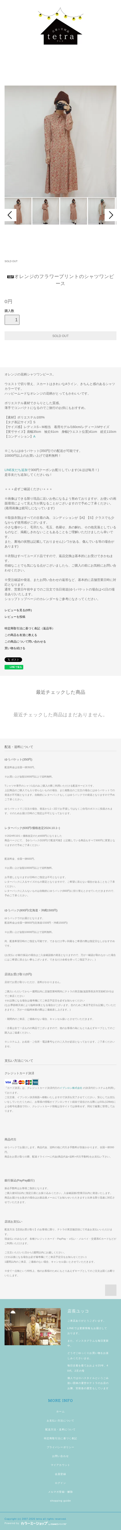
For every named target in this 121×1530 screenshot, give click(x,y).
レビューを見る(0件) (18, 610)
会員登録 (60, 1474)
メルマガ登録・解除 (60, 1491)
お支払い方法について (60, 1420)
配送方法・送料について (60, 1429)
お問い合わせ (60, 1456)
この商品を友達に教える (21, 635)
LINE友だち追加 (16, 470)
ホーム (60, 1411)
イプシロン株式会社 (71, 1088)
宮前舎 (80, 1388)
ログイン (60, 1483)
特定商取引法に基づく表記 (60, 1438)
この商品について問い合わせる (25, 641)
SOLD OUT (11, 261)
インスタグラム (85, 1340)
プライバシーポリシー (60, 1447)
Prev (10, 215)
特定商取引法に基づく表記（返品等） (30, 628)
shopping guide (60, 1500)
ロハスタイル (86, 1378)
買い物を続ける (15, 648)
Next (110, 215)
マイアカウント (60, 1465)
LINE (70, 1328)
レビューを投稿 (15, 616)
